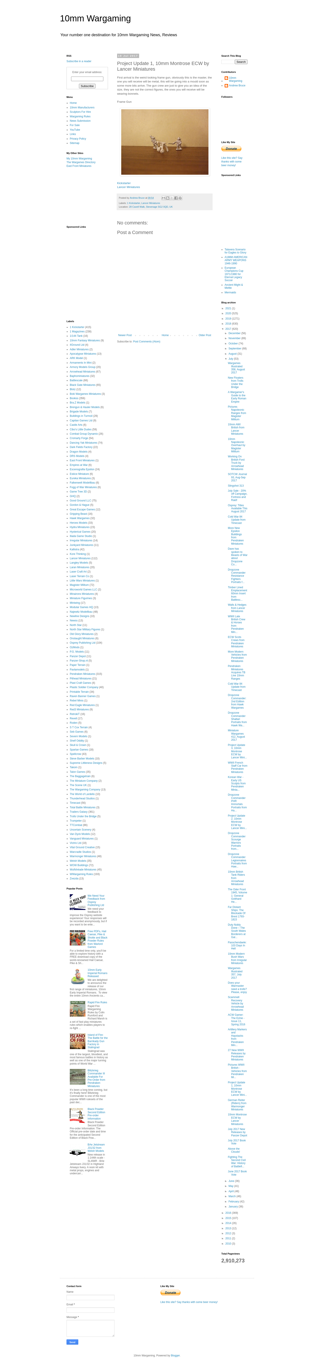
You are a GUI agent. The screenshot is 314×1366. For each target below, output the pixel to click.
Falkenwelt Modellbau (82, 482)
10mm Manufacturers (82, 107)
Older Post (205, 335)
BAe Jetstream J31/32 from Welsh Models (96, 1147)
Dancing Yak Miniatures (83, 442)
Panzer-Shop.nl (79, 660)
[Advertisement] (88, 196)
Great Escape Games (82, 509)
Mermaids (230, 292)
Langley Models (79, 562)
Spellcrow (75, 754)
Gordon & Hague (79, 504)
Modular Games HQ (81, 607)
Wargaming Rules (80, 116)
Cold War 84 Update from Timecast (237, 520)
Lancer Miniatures (128, 187)
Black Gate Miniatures (82, 384)
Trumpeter (76, 820)
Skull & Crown (78, 745)
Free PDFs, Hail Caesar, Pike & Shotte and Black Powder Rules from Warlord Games (98, 939)
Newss (74, 620)
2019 (228, 318)
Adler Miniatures (79, 349)
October (234, 343)
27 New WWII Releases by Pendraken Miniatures (237, 1055)
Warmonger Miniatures (83, 856)
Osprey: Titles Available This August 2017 (237, 508)
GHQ (73, 496)
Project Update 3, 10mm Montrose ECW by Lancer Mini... (237, 751)
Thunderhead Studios (82, 798)
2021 (228, 308)
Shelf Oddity (77, 740)
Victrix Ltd (75, 843)
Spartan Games (79, 749)
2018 (228, 323)
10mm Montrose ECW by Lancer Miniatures (237, 1119)
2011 (228, 1238)
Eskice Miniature (79, 473)
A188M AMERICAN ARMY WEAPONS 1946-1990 (236, 260)
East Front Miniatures (79, 166)
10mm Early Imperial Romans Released (98, 973)
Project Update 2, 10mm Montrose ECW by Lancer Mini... (237, 822)
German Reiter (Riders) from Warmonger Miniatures (237, 1105)
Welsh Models (78, 860)
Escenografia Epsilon (82, 469)
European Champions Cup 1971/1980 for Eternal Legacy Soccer (234, 274)
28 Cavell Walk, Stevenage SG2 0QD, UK (151, 206)
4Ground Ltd (77, 344)
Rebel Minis (77, 700)
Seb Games (77, 731)
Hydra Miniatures (80, 527)
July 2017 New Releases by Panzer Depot (237, 1132)
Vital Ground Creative (82, 847)
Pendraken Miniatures (82, 673)
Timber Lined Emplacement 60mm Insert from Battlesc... (237, 594)
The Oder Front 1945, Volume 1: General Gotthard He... (237, 896)
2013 (228, 1228)
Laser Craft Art (78, 571)
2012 (228, 1233)
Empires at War (79, 465)
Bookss (74, 398)
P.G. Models (77, 651)
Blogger (175, 1355)
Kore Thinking (78, 554)
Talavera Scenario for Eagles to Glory (235, 251)
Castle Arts (76, 424)
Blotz (73, 389)
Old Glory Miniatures (82, 634)
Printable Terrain (79, 691)
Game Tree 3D (78, 491)
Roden (73, 722)
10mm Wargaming (95, 18)
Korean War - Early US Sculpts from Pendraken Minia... (237, 783)
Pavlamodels (77, 669)
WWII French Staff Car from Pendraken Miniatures (237, 767)
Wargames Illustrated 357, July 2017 (235, 973)
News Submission (80, 120)
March (233, 1196)
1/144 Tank (76, 335)
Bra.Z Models (77, 402)
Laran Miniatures (79, 567)
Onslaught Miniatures (82, 638)
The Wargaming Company (85, 789)
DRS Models (77, 456)
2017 (228, 328)
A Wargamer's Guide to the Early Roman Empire (237, 397)
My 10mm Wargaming (79, 158)
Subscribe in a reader (79, 61)
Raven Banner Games (83, 696)
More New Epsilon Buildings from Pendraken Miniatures (236, 536)
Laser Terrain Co (79, 576)
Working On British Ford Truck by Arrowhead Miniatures (236, 463)
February (234, 1201)
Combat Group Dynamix (84, 433)
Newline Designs (79, 616)
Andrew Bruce (237, 85)
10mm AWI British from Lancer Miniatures (236, 429)
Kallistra (74, 549)
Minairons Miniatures (82, 593)
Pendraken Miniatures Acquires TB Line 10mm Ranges (236, 672)
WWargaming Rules (81, 874)
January (234, 1206)
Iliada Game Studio (81, 536)
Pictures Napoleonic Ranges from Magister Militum (237, 413)
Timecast (75, 802)
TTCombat (76, 825)
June (232, 1181)
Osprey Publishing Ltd (82, 642)
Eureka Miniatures (80, 478)
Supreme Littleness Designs (86, 762)
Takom (73, 767)
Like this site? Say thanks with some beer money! (231, 161)
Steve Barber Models (82, 758)
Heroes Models (78, 522)
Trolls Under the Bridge (83, 816)
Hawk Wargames (80, 518)
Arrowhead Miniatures (82, 371)
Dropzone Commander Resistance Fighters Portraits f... (237, 576)
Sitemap (74, 143)
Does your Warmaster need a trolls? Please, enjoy (237, 987)
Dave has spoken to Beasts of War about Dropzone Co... (237, 556)
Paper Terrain (77, 665)
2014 (228, 1223)
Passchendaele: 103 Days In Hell (237, 945)
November (235, 338)
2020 (228, 313)
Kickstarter (124, 183)
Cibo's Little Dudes (81, 429)
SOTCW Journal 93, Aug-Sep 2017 (237, 477)
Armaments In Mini (81, 362)
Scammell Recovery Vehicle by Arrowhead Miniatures (236, 1003)
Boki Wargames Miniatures (85, 393)
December (235, 333)
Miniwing (75, 602)
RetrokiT (75, 714)
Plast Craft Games (80, 682)
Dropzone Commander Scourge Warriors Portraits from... (237, 841)
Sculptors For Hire (80, 111)
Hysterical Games (80, 531)
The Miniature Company (84, 780)
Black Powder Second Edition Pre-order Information (96, 1114)
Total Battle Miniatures (83, 807)
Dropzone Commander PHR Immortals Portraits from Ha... (237, 802)
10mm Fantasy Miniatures (85, 340)
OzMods (75, 647)
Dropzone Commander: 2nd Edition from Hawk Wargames (237, 701)
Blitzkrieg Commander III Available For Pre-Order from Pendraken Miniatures (96, 1078)
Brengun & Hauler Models (85, 407)
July (231, 358)
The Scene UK (78, 785)
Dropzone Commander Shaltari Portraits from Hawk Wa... (237, 719)
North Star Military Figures (85, 629)
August (233, 353)
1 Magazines (77, 331)
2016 (228, 1212)
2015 (228, 1218)
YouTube (75, 129)
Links (73, 134)
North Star (76, 625)
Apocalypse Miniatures (83, 353)
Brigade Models (79, 411)
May (231, 1186)
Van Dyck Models (80, 834)
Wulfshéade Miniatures (83, 869)
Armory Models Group (82, 367)
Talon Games (77, 771)
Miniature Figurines (81, 598)
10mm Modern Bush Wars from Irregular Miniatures (237, 958)
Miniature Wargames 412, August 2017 (236, 735)
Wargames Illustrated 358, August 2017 (236, 368)
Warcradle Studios (80, 851)
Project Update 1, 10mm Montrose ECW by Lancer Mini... (237, 1089)
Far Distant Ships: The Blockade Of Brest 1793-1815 (236, 913)
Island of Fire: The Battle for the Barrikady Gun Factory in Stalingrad (98, 1041)
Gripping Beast (78, 513)
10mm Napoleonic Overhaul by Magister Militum (236, 445)
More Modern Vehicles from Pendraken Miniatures (237, 656)
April (231, 1191)
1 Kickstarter (133, 203)
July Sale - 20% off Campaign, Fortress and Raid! (237, 495)
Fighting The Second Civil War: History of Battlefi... (237, 1162)
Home (165, 335)
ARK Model (76, 358)
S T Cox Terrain (79, 727)
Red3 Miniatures (79, 709)
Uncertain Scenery (80, 829)
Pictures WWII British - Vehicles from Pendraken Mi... (237, 1071)
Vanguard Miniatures (82, 838)
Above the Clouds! (234, 1150)
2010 (228, 1243)
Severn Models (78, 736)
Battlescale (76, 380)
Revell (73, 718)
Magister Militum (79, 584)
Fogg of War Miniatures (83, 487)
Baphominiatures (79, 376)
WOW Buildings (79, 865)
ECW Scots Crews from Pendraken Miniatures (236, 642)
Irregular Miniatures (81, 540)
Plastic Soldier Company (84, 687)
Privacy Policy (78, 138)
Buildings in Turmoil (81, 415)
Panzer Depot (78, 656)
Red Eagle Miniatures (82, 705)
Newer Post (125, 335)
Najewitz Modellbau (81, 611)
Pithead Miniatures (80, 678)
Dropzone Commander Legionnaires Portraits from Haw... (237, 860)
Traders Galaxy (79, 811)
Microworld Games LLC (83, 589)
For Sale (75, 125)
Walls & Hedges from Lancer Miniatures (237, 608)
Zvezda (74, 878)
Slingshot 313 (236, 485)
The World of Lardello (82, 794)
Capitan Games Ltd (81, 420)
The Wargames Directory (81, 162)
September (235, 348)
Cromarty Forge (79, 438)
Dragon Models (78, 451)
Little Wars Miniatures (82, 580)
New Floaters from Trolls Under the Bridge (235, 382)
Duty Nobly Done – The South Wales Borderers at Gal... (237, 931)
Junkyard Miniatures (81, 545)
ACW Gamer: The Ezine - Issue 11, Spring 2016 (236, 1019)
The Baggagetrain (80, 776)
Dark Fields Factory (81, 447)
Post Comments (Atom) (146, 341)
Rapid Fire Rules (97, 1002)
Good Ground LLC (80, 500)
